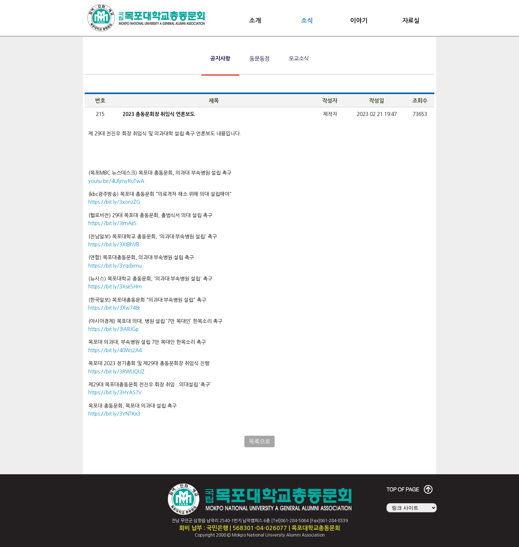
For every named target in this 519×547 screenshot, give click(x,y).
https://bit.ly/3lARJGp (113, 329)
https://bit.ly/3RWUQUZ (116, 371)
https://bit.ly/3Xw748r (114, 307)
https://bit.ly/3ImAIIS (112, 223)
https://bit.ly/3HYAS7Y (115, 392)
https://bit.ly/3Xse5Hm (115, 286)
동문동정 (259, 58)
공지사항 (220, 58)
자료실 (411, 21)
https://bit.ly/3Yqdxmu (115, 265)
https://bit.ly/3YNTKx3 (114, 413)
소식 (307, 21)
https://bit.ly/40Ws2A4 (115, 350)
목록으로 (259, 441)
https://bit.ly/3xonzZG (114, 202)
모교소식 (299, 58)
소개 (255, 21)
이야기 (359, 21)
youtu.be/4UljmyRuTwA (116, 181)
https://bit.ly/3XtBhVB (113, 244)
